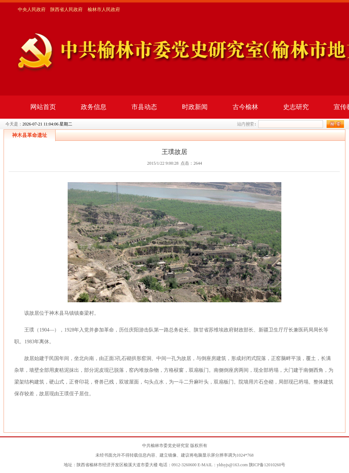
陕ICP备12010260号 (267, 464)
